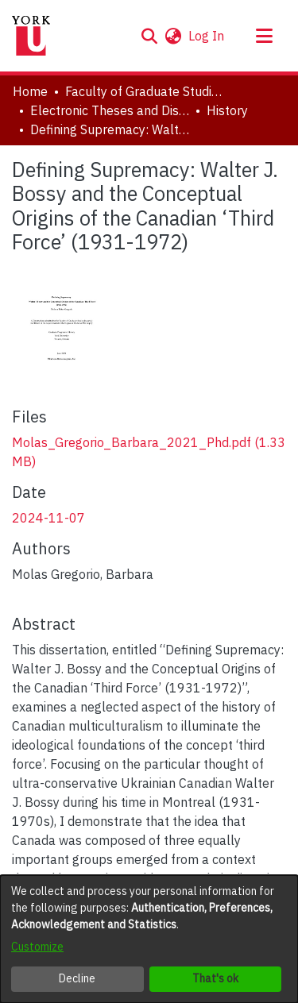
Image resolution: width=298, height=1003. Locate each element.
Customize (37, 946)
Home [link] (30, 91)
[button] (149, 35)
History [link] (227, 110)
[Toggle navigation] (264, 36)
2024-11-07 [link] (48, 518)
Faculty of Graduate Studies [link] (144, 91)
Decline (77, 978)
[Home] (31, 36)
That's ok (215, 978)
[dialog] (149, 939)
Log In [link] (207, 36)
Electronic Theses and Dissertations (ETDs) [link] (109, 110)
